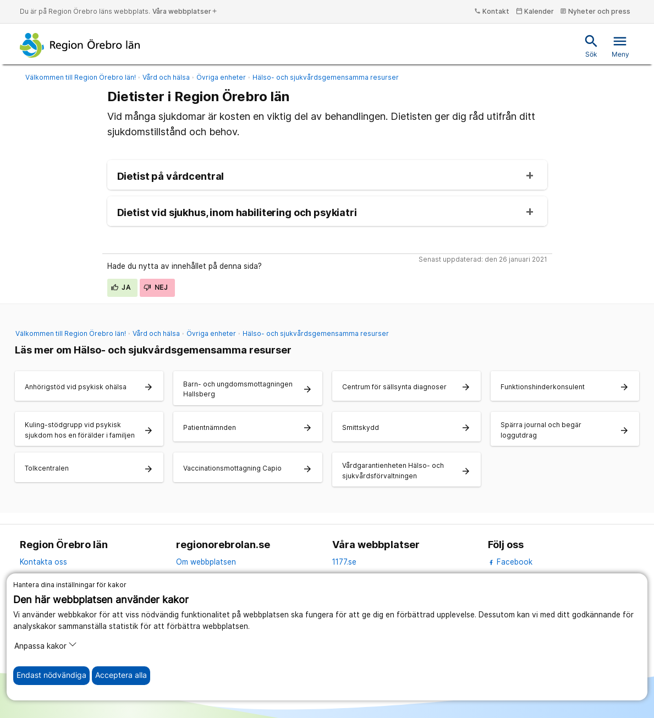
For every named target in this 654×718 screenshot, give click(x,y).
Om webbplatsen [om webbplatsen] (206, 561)
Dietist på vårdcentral (170, 176)
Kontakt (491, 11)
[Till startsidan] (80, 45)
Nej (156, 287)
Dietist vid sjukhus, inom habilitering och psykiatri (237, 213)
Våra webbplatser (185, 11)
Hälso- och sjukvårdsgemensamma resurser (325, 77)
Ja (121, 287)
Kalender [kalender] (535, 11)
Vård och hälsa (166, 77)
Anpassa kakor (45, 645)
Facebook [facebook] (510, 561)
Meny (620, 46)
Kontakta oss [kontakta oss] (43, 561)
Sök (591, 46)
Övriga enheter (221, 77)
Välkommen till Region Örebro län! (80, 77)
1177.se (344, 561)
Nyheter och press (595, 11)
